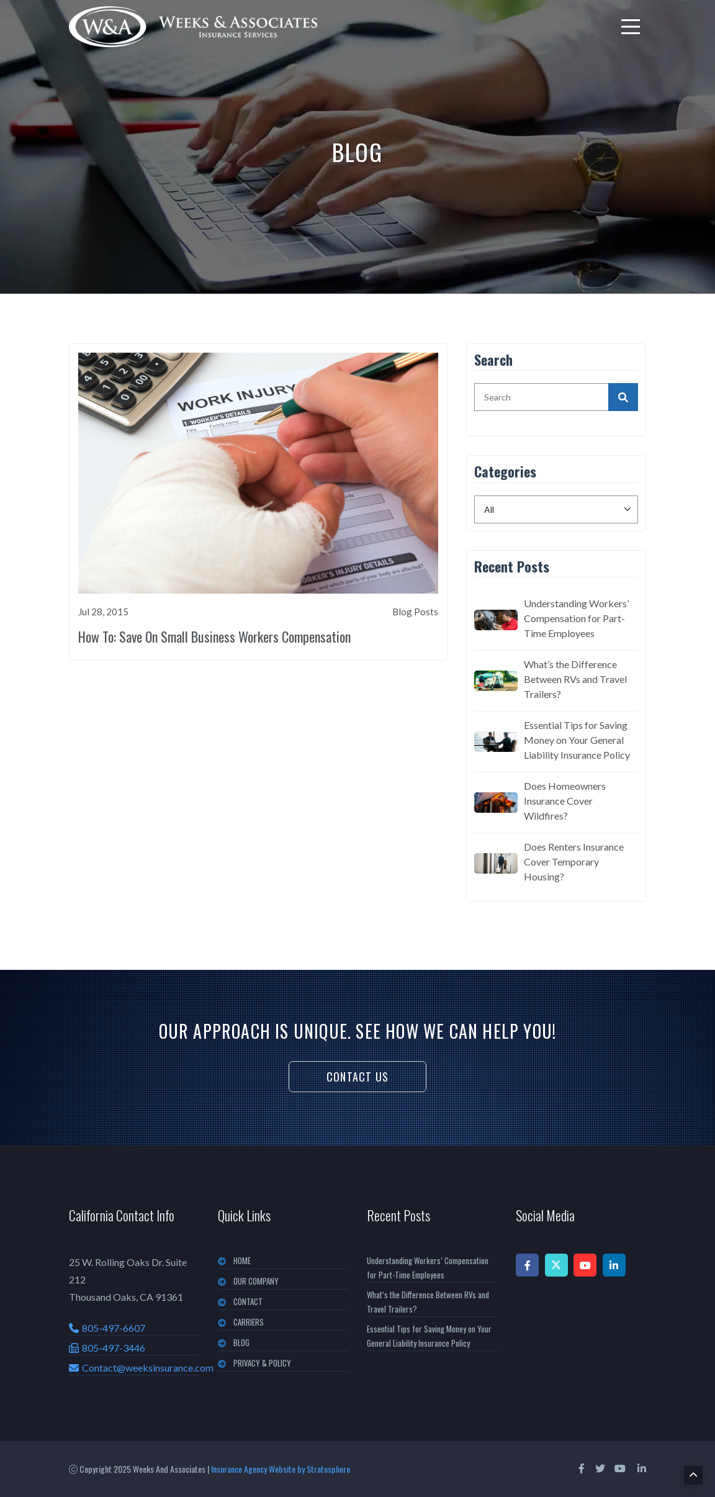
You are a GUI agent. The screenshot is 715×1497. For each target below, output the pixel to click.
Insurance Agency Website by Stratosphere (280, 1468)
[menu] (630, 26)
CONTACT (248, 1301)
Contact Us (357, 1077)
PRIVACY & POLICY (262, 1363)
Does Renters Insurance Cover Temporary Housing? (574, 861)
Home (242, 1260)
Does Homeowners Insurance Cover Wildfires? (565, 800)
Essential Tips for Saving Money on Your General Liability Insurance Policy (577, 740)
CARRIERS (248, 1322)
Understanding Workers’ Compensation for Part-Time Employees (576, 618)
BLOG (241, 1342)
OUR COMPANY (256, 1281)
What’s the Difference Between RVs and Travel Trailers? (575, 679)
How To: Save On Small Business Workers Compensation (214, 636)
